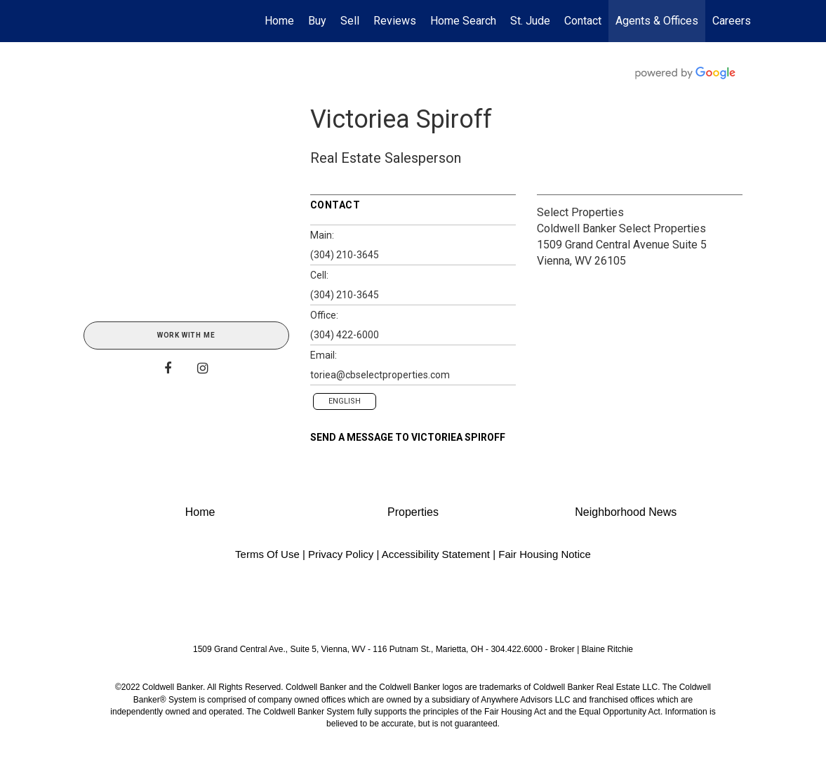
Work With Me (186, 335)
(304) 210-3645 (344, 254)
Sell (349, 20)
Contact (582, 20)
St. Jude (530, 20)
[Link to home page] (80, 21)
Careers (731, 20)
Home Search (463, 20)
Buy (317, 20)
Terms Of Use (267, 554)
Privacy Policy (340, 554)
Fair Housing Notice (544, 554)
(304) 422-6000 (344, 334)
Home (279, 20)
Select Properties (580, 212)
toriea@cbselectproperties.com (380, 374)
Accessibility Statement (436, 554)
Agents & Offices (656, 20)
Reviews (394, 20)
